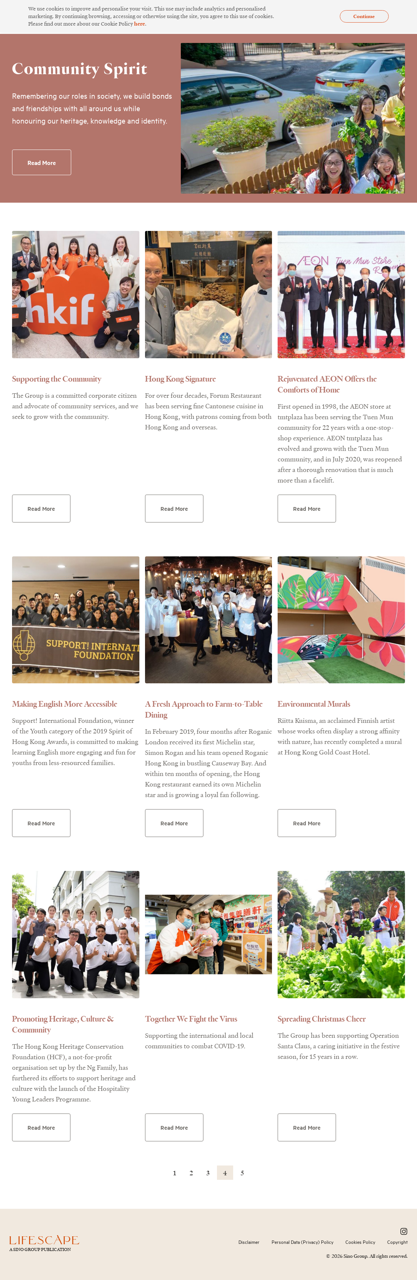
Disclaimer (249, 1242)
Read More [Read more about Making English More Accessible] (41, 823)
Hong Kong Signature (180, 378)
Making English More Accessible (64, 704)
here (139, 23)
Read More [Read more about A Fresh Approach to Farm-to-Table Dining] (174, 823)
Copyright (397, 1242)
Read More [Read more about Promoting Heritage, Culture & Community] (41, 1127)
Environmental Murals (314, 704)
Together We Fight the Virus (191, 1018)
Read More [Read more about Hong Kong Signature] (174, 508)
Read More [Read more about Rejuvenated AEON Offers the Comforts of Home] (307, 508)
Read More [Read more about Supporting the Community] (41, 508)
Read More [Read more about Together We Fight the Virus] (174, 1127)
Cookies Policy (360, 1242)
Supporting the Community (56, 378)
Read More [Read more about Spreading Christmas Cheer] (307, 1127)
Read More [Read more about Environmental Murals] (307, 823)
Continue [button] (364, 16)
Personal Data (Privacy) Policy (302, 1242)
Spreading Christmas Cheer (322, 1018)
